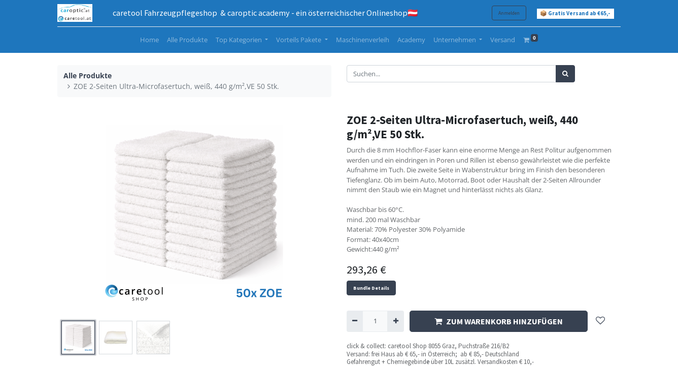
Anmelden (509, 13)
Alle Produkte (87, 75)
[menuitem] (149, 40)
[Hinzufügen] (395, 321)
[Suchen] (565, 73)
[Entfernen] (355, 321)
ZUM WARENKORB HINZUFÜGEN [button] (498, 321)
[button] (600, 321)
